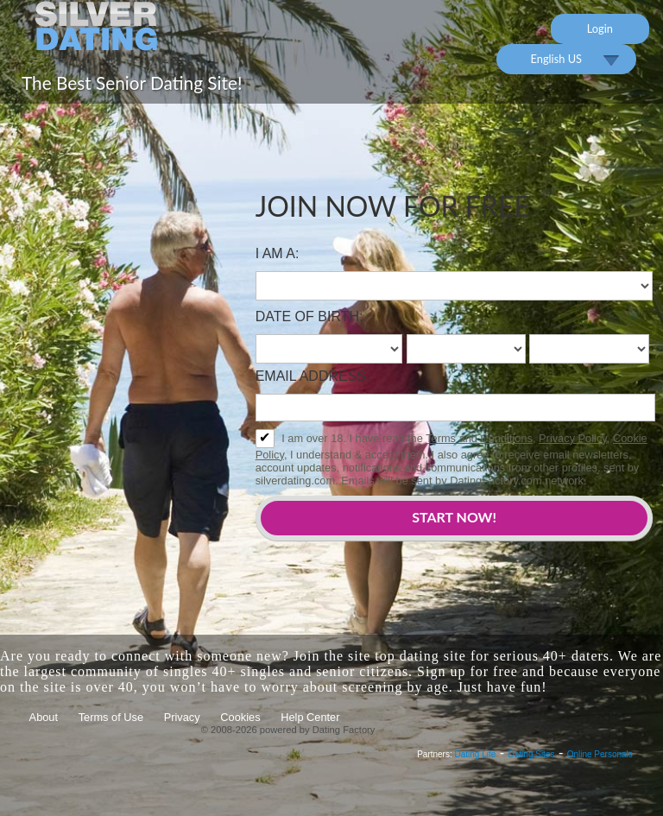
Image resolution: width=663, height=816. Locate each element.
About (43, 717)
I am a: (278, 253)
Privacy (182, 717)
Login (600, 28)
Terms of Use (111, 717)
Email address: (313, 376)
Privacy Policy (573, 438)
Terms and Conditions (479, 438)
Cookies (240, 717)
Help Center (310, 717)
